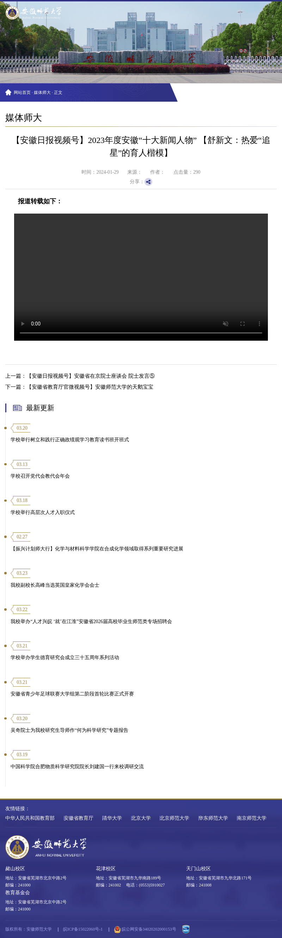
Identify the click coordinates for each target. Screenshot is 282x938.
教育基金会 (17, 892)
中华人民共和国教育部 (30, 818)
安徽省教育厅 (78, 818)
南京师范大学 (251, 818)
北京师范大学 (174, 818)
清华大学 (112, 818)
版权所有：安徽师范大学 (28, 929)
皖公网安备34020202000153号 (145, 929)
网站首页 (22, 92)
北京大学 (141, 818)
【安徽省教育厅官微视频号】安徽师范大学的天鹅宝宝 (89, 387)
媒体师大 (42, 92)
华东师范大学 (213, 818)
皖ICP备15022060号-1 (83, 929)
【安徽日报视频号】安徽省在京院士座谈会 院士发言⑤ (90, 376)
